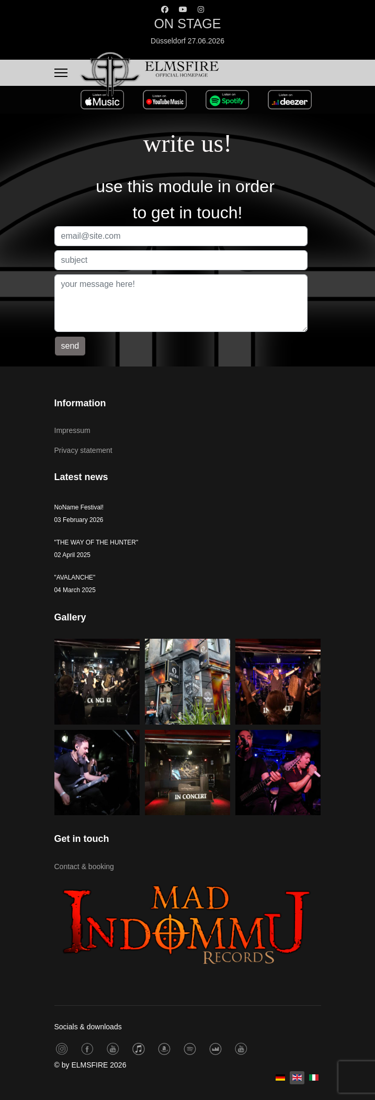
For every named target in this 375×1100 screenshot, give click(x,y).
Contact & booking (84, 866)
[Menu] (60, 73)
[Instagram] (201, 9)
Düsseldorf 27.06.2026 (187, 41)
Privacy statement (83, 450)
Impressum (72, 430)
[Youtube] (183, 9)
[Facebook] (164, 9)
